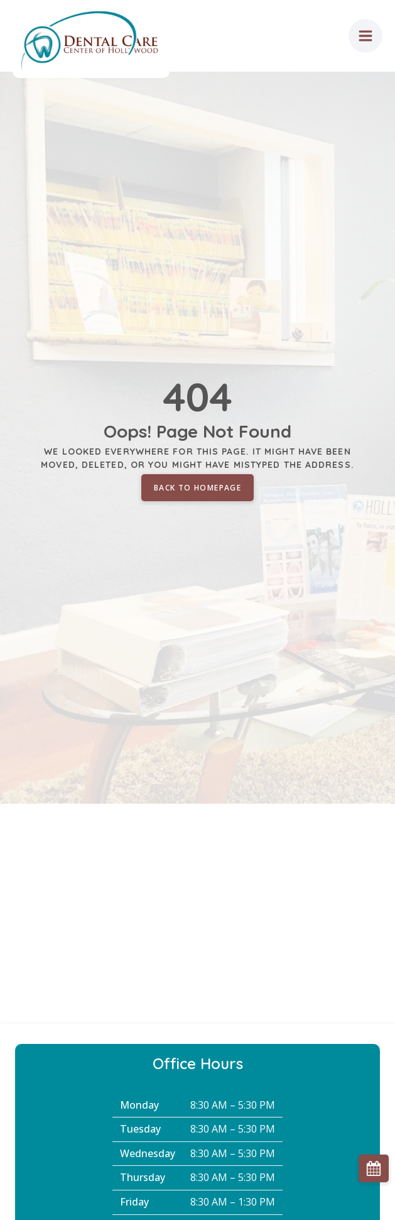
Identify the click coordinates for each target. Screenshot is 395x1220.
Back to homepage (197, 487)
